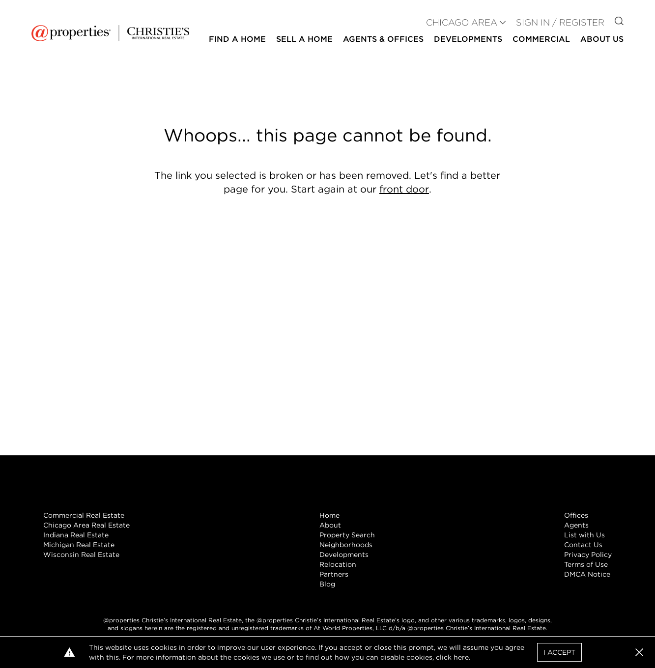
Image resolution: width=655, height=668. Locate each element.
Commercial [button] (541, 39)
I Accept (559, 652)
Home (329, 515)
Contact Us (583, 545)
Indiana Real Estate (76, 535)
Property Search (347, 535)
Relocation (337, 564)
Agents (576, 525)
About (330, 525)
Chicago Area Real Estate (86, 525)
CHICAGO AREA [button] (461, 22)
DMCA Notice (587, 574)
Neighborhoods (345, 545)
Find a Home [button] (237, 39)
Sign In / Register (560, 22)
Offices (576, 515)
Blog (327, 584)
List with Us (584, 535)
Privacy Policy (588, 554)
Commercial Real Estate (83, 515)
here (461, 657)
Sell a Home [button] (304, 39)
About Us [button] (602, 39)
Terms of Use (586, 564)
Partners (333, 574)
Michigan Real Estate (78, 545)
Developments (468, 39)
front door (404, 189)
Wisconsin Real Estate (81, 554)
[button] (639, 652)
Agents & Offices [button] (383, 39)
